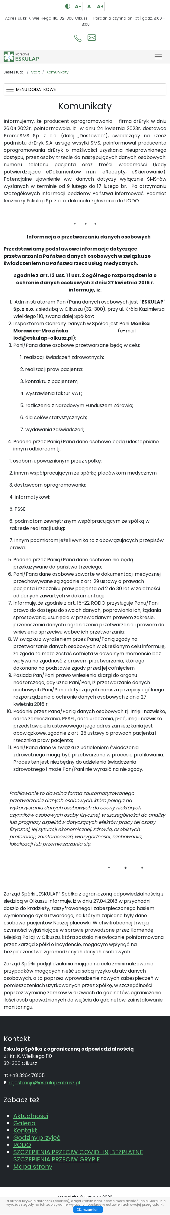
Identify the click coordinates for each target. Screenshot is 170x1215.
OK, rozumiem (88, 1209)
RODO (22, 1145)
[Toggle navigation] (158, 56)
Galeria (24, 1123)
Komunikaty (58, 72)
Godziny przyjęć (36, 1137)
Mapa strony (32, 1166)
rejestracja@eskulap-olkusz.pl (44, 1082)
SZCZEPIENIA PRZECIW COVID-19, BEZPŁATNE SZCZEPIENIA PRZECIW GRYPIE (78, 1156)
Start (35, 72)
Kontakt (25, 1130)
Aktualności (30, 1116)
